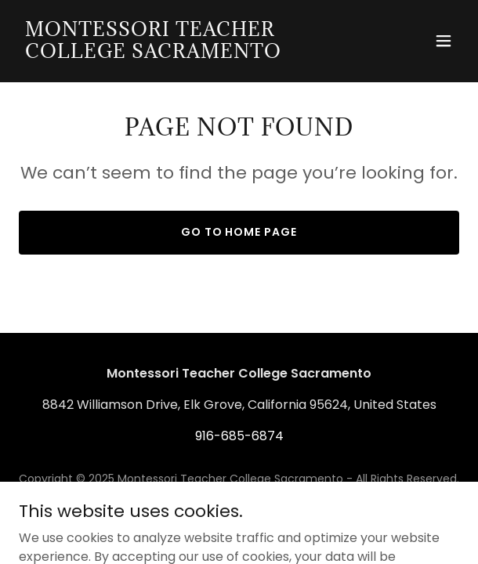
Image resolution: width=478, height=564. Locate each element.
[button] (443, 40)
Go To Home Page (239, 232)
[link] (172, 54)
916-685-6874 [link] (239, 436)
